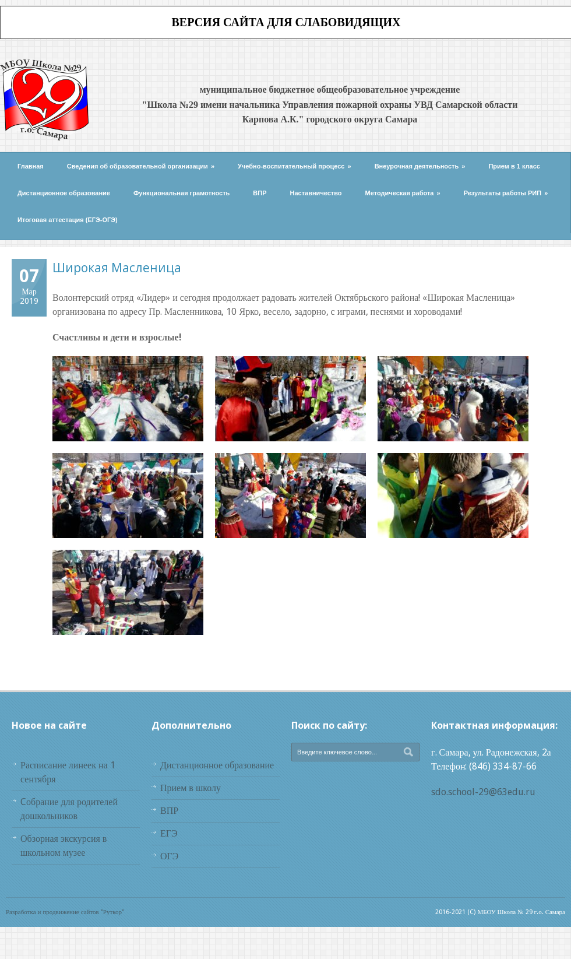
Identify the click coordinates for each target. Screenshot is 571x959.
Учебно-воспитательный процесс (294, 166)
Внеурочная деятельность (420, 166)
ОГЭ (169, 856)
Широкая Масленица (116, 267)
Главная (30, 166)
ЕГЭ (169, 833)
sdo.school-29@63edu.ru (483, 792)
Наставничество (316, 192)
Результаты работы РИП (506, 192)
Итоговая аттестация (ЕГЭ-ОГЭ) (67, 219)
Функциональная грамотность (181, 192)
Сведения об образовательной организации (140, 166)
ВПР (259, 192)
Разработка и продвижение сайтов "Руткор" (65, 912)
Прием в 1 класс (514, 166)
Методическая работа (402, 192)
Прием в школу (190, 787)
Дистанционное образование (63, 192)
